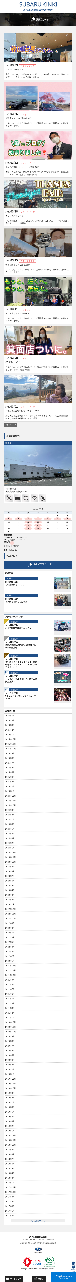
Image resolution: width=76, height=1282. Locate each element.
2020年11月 (10, 1027)
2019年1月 (10, 1131)
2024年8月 (10, 815)
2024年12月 (10, 796)
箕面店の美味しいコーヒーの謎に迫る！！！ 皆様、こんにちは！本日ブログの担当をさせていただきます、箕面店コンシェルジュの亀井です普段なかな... (37, 171)
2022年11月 (10, 914)
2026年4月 (10, 720)
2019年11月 (10, 1084)
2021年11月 (10, 970)
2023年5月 (10, 885)
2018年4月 (10, 1173)
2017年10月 (10, 1192)
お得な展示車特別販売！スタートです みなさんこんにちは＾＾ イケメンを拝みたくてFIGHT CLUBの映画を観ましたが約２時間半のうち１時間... (37, 415)
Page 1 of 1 (9, 425)
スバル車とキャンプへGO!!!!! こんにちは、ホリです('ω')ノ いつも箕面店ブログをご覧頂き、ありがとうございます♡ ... (37, 317)
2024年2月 (10, 843)
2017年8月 (10, 1201)
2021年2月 (10, 1013)
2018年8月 (10, 1154)
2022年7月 (10, 933)
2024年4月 (10, 834)
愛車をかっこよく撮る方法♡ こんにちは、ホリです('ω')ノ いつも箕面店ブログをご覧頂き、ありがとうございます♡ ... (37, 268)
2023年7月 (10, 876)
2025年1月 (10, 791)
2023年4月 (10, 890)
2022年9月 (10, 923)
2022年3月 (10, 951)
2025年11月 (10, 744)
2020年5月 (10, 1055)
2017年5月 (10, 1211)
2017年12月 (10, 1187)
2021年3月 (10, 1008)
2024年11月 (10, 801)
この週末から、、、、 (15, 585)
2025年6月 (10, 768)
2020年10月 (10, 1032)
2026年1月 (10, 735)
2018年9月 (10, 1150)
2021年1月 (10, 1018)
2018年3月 (10, 1178)
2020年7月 (10, 1046)
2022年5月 (10, 942)
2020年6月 (10, 1051)
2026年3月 (10, 725)
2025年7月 (10, 763)
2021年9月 (10, 980)
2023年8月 (10, 871)
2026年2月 (10, 730)
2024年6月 (10, 824)
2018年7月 (10, 1159)
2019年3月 (10, 1121)
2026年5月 (10, 716)
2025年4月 (10, 777)
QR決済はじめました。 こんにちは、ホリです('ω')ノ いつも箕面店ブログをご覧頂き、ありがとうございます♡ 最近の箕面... (37, 366)
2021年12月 (10, 966)
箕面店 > (10, 578)
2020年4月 (10, 1060)
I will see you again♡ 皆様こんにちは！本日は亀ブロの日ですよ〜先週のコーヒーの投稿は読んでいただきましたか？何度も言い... (37, 73)
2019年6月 (10, 1107)
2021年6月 (10, 994)
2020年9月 (10, 1036)
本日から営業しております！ (18, 602)
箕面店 (8, 443)
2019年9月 (10, 1093)
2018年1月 (10, 1183)
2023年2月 (10, 900)
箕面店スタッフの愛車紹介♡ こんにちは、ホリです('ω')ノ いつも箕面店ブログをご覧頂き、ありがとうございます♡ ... (37, 122)
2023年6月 (10, 881)
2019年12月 (10, 1079)
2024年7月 (10, 819)
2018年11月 (10, 1140)
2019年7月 (10, 1102)
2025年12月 (10, 739)
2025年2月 (10, 786)
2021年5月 (10, 999)
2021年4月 (10, 1003)
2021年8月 (10, 984)
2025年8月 (10, 758)
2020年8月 (10, 1041)
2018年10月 (10, 1145)
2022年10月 (10, 918)
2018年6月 (10, 1164)
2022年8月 (10, 928)
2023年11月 (10, 857)
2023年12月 (10, 852)
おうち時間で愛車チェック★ (18, 628)
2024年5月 (10, 829)
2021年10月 (10, 975)
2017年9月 (10, 1197)
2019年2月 (10, 1126)
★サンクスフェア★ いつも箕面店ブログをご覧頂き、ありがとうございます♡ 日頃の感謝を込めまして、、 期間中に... (37, 219)
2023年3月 (10, 895)
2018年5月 (10, 1168)
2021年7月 (10, 989)
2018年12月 (10, 1135)
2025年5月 (10, 772)
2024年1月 (10, 848)
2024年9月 (10, 810)
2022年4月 (10, 947)
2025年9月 (10, 753)
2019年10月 (10, 1088)
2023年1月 (10, 904)
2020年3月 (10, 1065)
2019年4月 (10, 1117)
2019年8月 (10, 1098)
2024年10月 (10, 805)
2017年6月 (10, 1206)
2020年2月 (10, 1069)
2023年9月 (10, 867)
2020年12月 (10, 1022)
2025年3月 (10, 782)
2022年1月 (10, 961)
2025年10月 (10, 749)
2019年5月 (10, 1112)
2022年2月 (10, 956)
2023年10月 (10, 862)
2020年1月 (10, 1074)
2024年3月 (10, 838)
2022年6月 (10, 937)
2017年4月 (10, 1216)
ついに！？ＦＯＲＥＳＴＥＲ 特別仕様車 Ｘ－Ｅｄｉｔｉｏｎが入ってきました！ (21, 664)
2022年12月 (10, 909)
